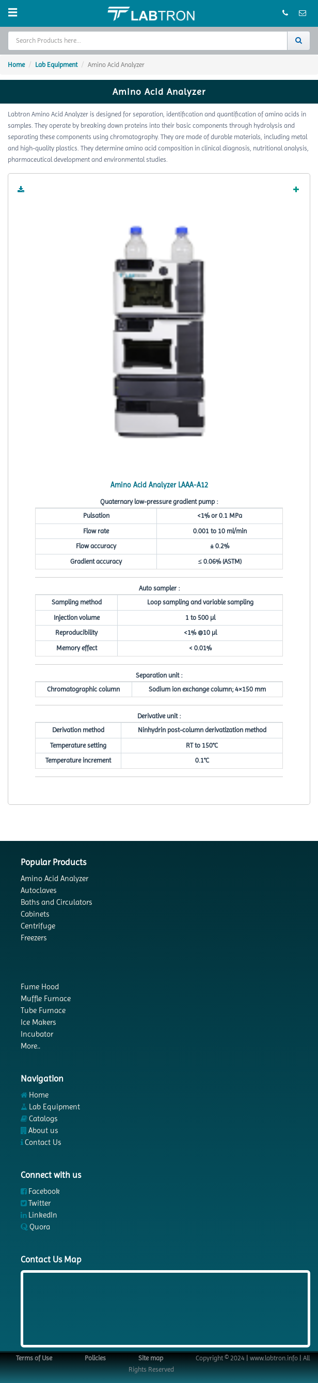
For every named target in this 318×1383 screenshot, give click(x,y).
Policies (95, 1358)
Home (16, 65)
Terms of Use (34, 1358)
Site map (150, 1358)
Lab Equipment (56, 65)
